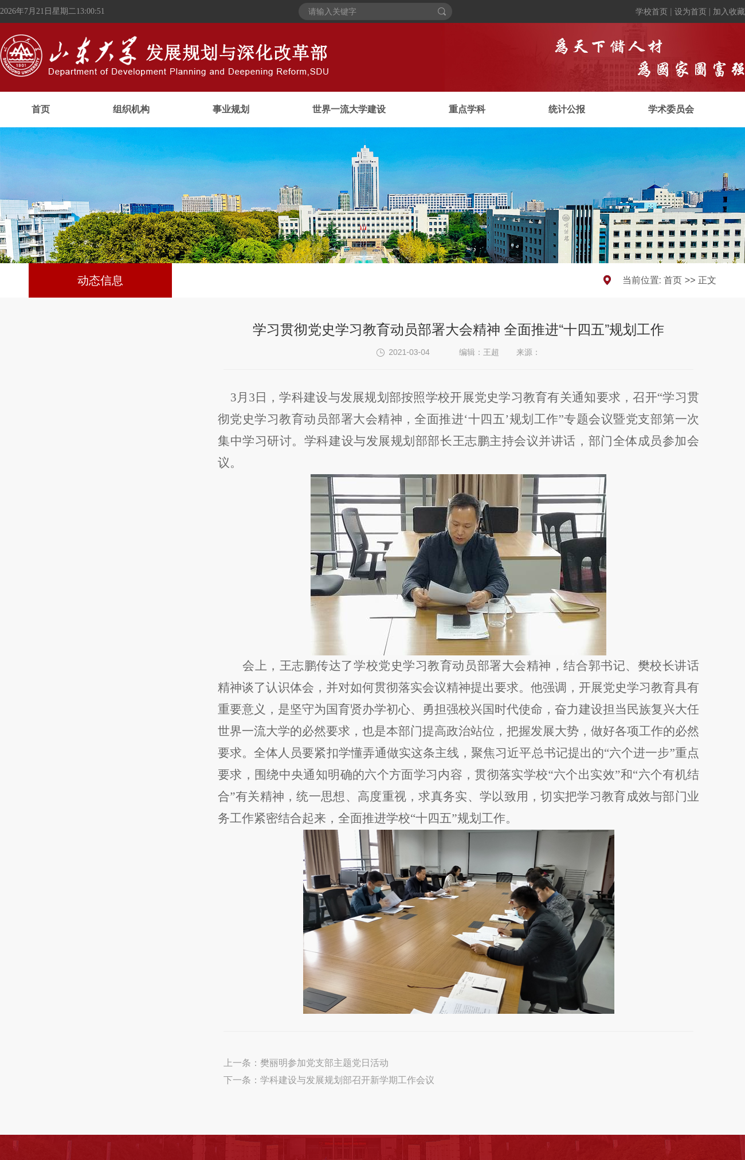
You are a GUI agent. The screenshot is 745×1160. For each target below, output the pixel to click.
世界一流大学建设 (349, 109)
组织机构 (131, 109)
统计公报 (566, 109)
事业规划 (231, 109)
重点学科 (467, 109)
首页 (41, 109)
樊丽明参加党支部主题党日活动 (324, 1063)
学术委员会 (671, 109)
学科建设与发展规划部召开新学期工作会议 (347, 1080)
